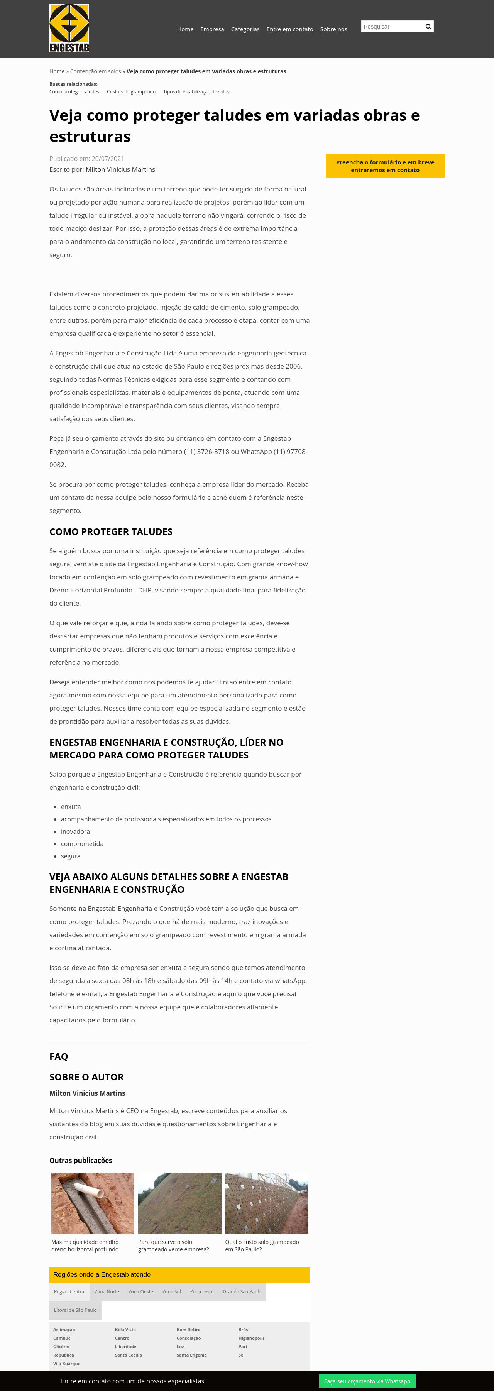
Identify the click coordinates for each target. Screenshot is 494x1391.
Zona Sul (171, 1291)
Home (185, 29)
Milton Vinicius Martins (120, 169)
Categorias (245, 29)
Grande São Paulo (242, 1291)
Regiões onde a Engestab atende (102, 1274)
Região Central (69, 1291)
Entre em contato (290, 29)
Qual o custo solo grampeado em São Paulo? (262, 1245)
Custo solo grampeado (131, 91)
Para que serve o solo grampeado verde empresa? (173, 1245)
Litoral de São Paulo (75, 1310)
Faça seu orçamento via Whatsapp (368, 1381)
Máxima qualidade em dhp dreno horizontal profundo (84, 1245)
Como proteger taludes (74, 91)
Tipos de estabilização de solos (196, 91)
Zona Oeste (141, 1291)
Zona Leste (202, 1291)
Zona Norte (107, 1291)
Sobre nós (333, 29)
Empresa (212, 29)
